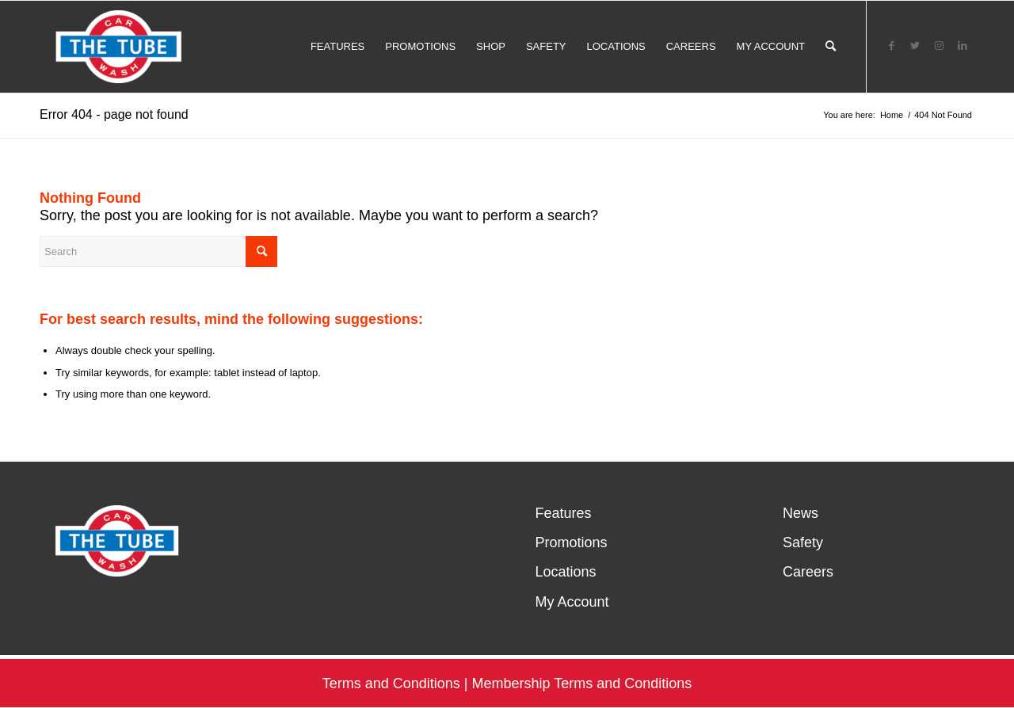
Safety (803, 542)
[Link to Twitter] (915, 46)
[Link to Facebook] (891, 46)
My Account (571, 602)
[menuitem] (337, 47)
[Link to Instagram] (939, 46)
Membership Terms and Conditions (581, 683)
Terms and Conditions (391, 683)
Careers (808, 572)
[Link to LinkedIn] (962, 46)
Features (563, 513)
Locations (565, 572)
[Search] (830, 47)
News (800, 513)
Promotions (571, 542)
